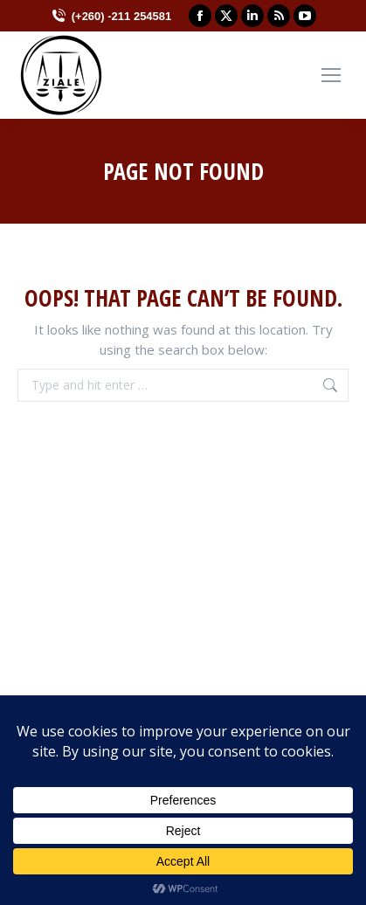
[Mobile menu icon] (331, 75)
